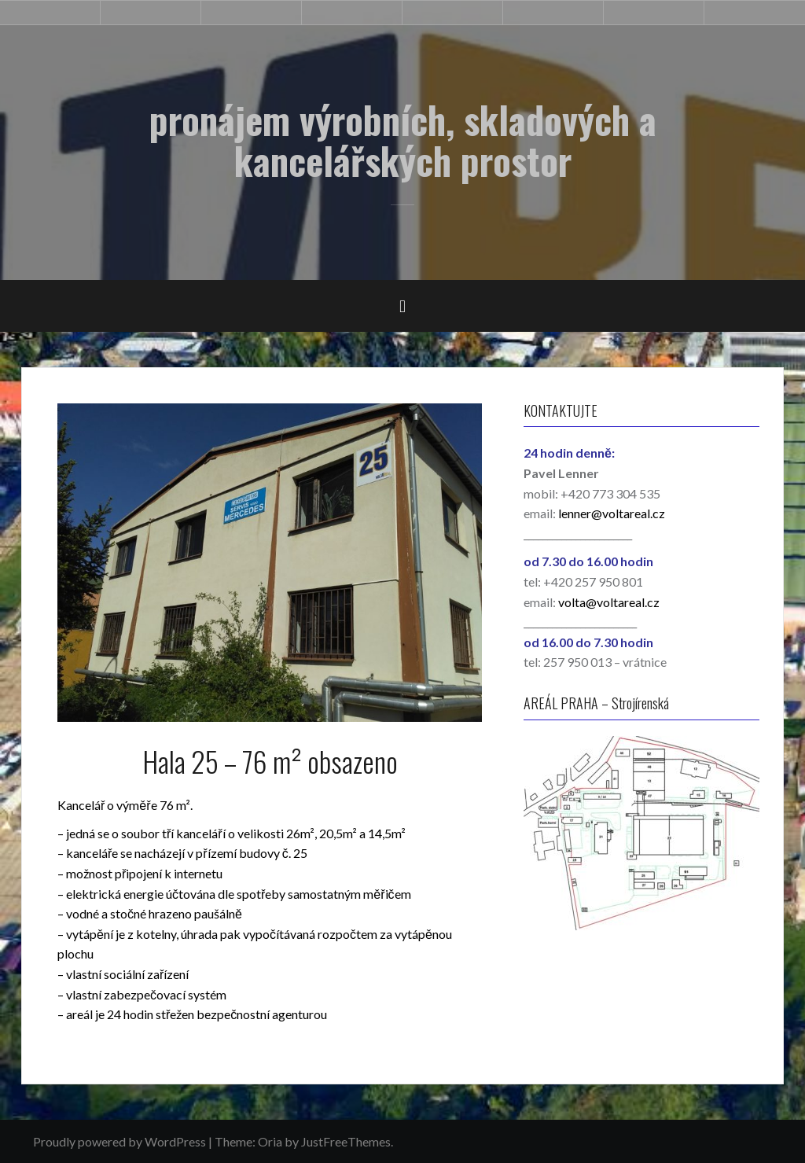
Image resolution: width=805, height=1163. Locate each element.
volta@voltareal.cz (609, 601)
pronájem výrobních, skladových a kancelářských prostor (402, 140)
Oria (270, 1141)
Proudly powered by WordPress (119, 1141)
